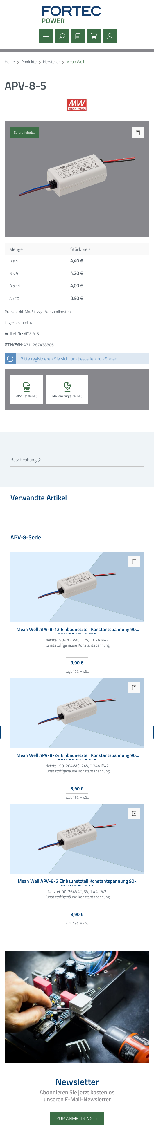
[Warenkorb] (93, 36)
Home (10, 62)
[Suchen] (61, 36)
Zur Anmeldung (74, 1118)
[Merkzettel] (77, 36)
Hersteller (51, 62)
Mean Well (75, 62)
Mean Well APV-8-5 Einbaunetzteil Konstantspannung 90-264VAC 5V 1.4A (77, 882)
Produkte (29, 62)
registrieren (42, 358)
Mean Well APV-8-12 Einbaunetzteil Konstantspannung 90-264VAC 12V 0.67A (77, 630)
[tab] (77, 460)
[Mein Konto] (109, 36)
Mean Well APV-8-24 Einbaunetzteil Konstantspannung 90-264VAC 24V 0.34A (77, 756)
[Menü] (45, 36)
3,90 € (77, 662)
